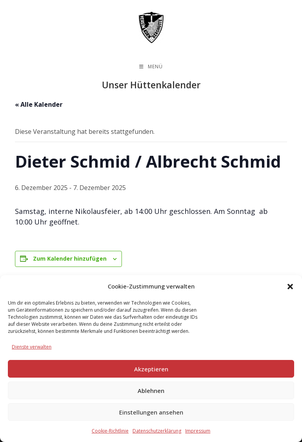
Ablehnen (151, 391)
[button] (290, 286)
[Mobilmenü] (151, 67)
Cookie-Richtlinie (110, 430)
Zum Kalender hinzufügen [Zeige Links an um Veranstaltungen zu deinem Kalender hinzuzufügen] (70, 259)
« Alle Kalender (39, 104)
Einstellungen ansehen (151, 412)
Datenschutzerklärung (157, 430)
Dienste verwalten (32, 346)
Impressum (197, 430)
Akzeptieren (151, 369)
